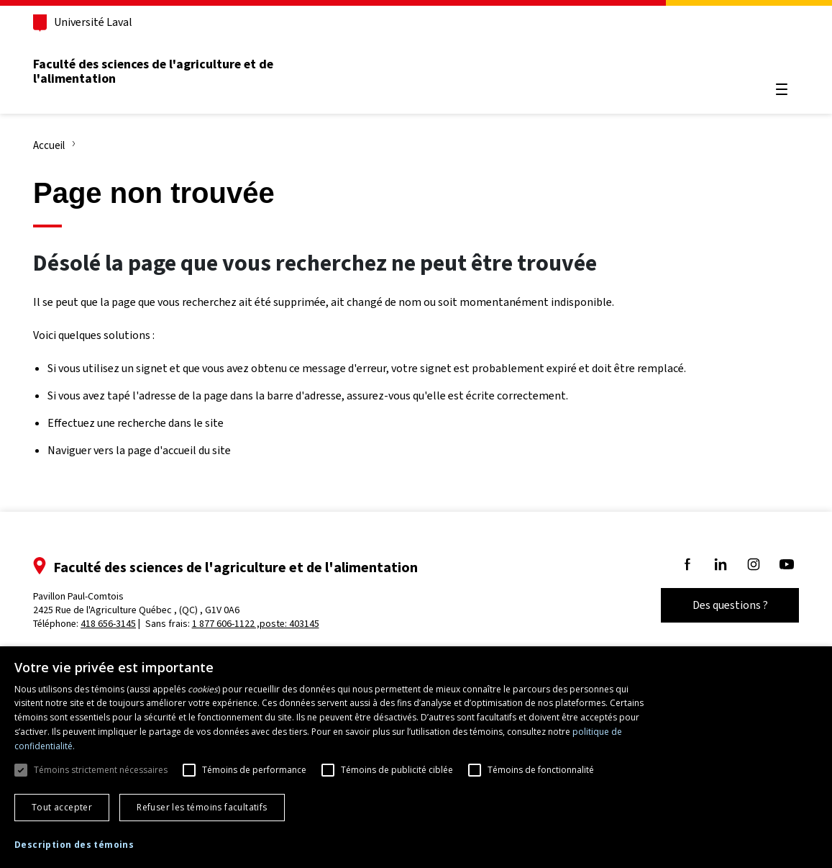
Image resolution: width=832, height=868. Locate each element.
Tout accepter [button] (62, 807)
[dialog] (416, 757)
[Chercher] (781, 54)
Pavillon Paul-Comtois (136, 603)
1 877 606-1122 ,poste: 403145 (255, 623)
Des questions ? (730, 604)
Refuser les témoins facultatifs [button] (202, 807)
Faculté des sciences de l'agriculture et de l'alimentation (153, 71)
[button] (74, 845)
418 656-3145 (108, 623)
